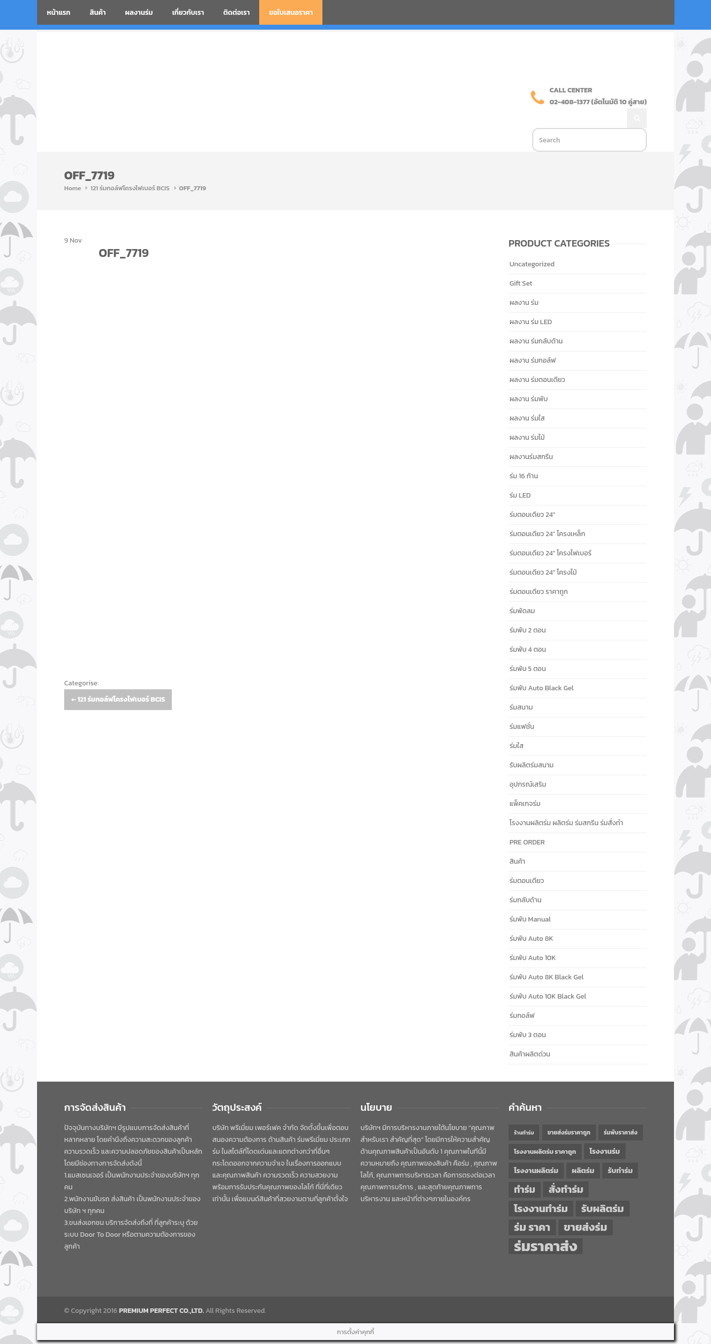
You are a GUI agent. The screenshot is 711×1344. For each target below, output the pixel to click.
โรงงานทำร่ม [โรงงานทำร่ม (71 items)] (541, 1187)
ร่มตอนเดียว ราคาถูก (539, 571)
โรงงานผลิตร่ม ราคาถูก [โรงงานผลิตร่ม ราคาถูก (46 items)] (545, 1130)
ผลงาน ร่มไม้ (527, 417)
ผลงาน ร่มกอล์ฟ (533, 340)
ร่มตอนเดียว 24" (532, 494)
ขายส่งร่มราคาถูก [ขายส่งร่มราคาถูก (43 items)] (569, 1111)
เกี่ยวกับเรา (188, 12)
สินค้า (98, 12)
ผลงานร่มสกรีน (531, 436)
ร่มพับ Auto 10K (533, 937)
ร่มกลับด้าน (526, 879)
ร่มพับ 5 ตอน (528, 648)
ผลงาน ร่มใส (527, 397)
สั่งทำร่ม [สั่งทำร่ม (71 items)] (566, 1168)
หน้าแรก (59, 12)
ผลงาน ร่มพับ (529, 378)
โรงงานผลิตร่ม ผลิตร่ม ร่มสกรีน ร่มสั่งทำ (566, 802)
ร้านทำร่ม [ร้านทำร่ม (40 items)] (524, 1112)
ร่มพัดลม (522, 590)
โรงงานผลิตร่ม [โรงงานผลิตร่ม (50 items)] (536, 1149)
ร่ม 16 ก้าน (524, 455)
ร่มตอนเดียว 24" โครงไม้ (543, 551)
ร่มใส (516, 725)
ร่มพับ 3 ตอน (528, 1014)
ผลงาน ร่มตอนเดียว (537, 359)
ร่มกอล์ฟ (522, 995)
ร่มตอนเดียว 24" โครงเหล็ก (547, 513)
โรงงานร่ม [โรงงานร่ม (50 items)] (605, 1130)
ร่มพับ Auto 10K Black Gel (548, 975)
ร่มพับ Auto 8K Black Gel (547, 956)
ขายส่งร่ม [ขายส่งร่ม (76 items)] (585, 1207)
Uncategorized (532, 243)
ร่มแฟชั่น (522, 706)
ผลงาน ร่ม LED (531, 301)
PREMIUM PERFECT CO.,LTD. (161, 1290)
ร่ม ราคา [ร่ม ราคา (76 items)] (532, 1207)
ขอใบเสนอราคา (291, 12)
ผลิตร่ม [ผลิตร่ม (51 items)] (583, 1149)
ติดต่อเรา (236, 12)
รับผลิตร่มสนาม (531, 744)
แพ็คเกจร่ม (525, 783)
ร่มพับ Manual (530, 898)
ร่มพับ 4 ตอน (528, 629)
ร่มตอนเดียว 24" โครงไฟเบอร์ (551, 532)
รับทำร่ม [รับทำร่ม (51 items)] (620, 1149)
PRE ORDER (527, 821)
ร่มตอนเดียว (527, 860)
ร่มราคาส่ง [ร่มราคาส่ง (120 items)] (545, 1225)
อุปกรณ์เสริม (528, 763)
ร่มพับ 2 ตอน (528, 609)
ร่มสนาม (521, 686)
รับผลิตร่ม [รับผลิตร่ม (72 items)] (602, 1187)
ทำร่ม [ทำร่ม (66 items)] (524, 1169)
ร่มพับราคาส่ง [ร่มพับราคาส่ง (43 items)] (620, 1111)
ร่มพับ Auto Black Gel (542, 667)
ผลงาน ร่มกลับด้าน (536, 320)
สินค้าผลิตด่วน (530, 1033)
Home (72, 167)
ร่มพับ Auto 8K (531, 918)
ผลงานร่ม (139, 12)
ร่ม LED (520, 474)
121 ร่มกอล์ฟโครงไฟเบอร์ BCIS (129, 167)
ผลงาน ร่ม (524, 282)
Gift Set (521, 262)
